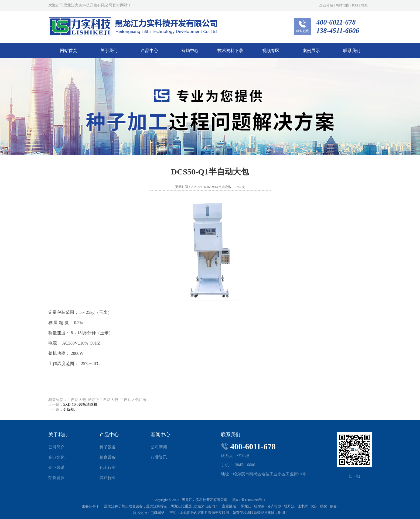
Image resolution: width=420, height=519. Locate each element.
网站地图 (343, 5)
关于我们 (109, 50)
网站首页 (68, 50)
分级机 (69, 409)
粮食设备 (108, 457)
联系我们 (351, 50)
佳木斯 (302, 506)
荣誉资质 (56, 478)
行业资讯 (159, 457)
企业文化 (56, 457)
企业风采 (56, 467)
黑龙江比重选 (181, 506)
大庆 (313, 506)
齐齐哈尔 (274, 506)
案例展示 (311, 50)
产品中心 (149, 50)
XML (364, 5)
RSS (355, 5)
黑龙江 (246, 506)
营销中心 (190, 50)
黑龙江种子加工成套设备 (123, 506)
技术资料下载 (230, 50)
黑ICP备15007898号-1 (248, 500)
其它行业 (108, 478)
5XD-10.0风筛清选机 (80, 405)
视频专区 (270, 50)
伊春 (333, 506)
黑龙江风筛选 (156, 506)
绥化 (323, 506)
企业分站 (326, 5)
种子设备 (108, 447)
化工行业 (108, 467)
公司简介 (56, 447)
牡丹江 (289, 506)
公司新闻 (159, 447)
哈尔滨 (259, 506)
